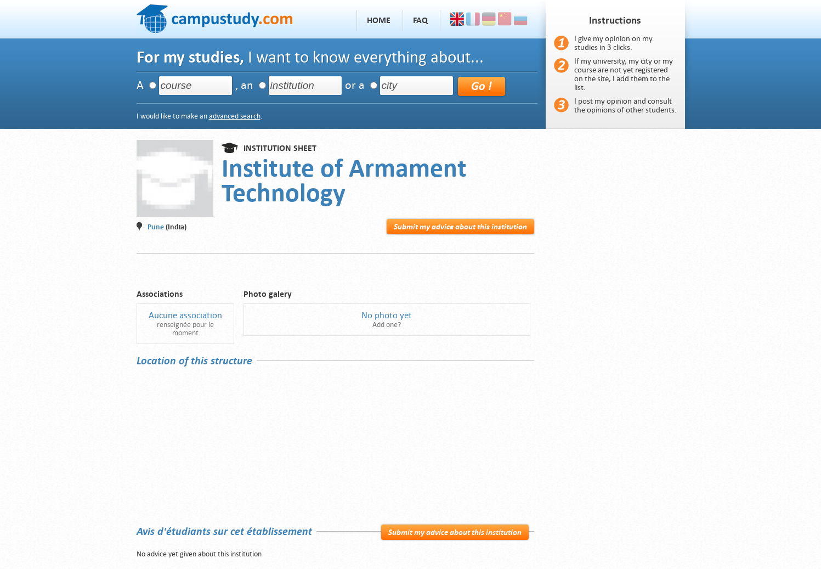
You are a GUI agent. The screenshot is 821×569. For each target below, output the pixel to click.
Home (378, 20)
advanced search (235, 116)
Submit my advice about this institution (460, 226)
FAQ (420, 20)
